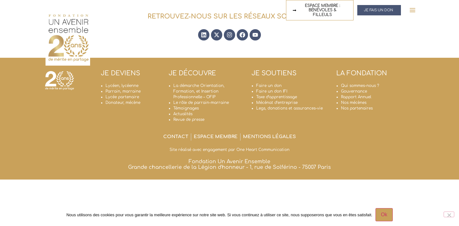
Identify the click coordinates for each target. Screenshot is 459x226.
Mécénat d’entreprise (277, 102)
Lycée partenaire (122, 97)
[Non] (449, 214)
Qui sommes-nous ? (360, 85)
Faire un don (269, 85)
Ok (384, 214)
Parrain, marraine (123, 91)
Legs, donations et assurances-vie (289, 108)
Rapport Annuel (356, 97)
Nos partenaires (357, 108)
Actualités (182, 114)
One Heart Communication (262, 150)
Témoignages (186, 108)
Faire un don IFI (271, 91)
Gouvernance (354, 91)
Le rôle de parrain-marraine (201, 102)
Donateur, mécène (122, 102)
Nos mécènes (353, 102)
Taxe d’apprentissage (276, 97)
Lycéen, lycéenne (121, 85)
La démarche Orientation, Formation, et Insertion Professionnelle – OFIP (198, 91)
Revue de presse (188, 119)
